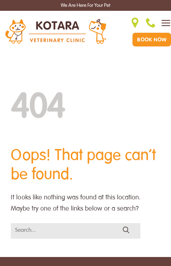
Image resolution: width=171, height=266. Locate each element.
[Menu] (166, 23)
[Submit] (126, 230)
